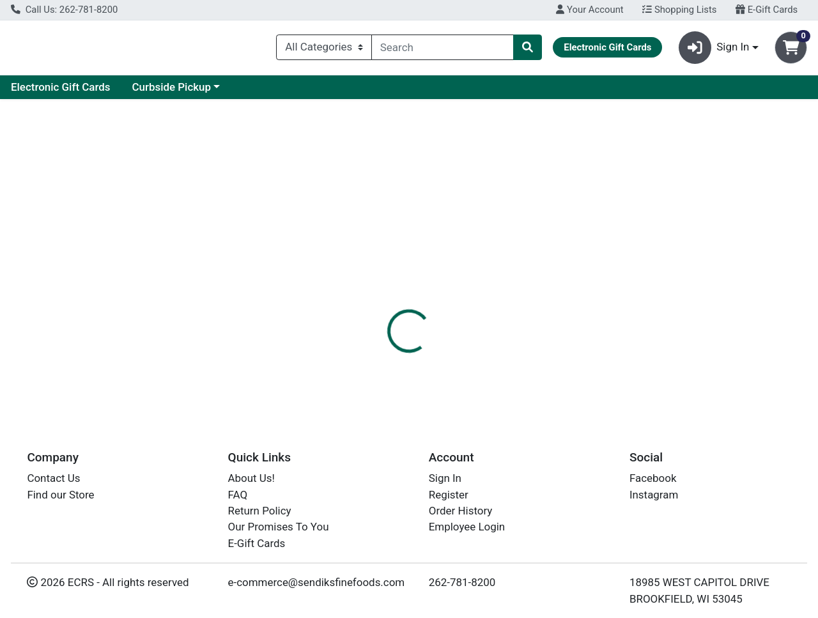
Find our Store (60, 494)
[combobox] (442, 50)
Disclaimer (519, 294)
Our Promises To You (278, 527)
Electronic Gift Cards (182, 92)
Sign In (445, 478)
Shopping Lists (679, 9)
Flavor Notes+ (443, 294)
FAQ (238, 494)
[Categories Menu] (324, 50)
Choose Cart (703, 220)
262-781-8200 (462, 582)
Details (376, 294)
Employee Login (467, 527)
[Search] (442, 50)
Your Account (589, 9)
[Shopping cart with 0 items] (791, 50)
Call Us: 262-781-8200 (64, 9)
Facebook (653, 478)
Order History (461, 511)
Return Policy (259, 511)
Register (448, 494)
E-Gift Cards (767, 9)
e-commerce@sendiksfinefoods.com (316, 582)
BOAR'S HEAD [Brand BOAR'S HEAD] (507, 359)
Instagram (653, 494)
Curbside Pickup (292, 92)
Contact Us (53, 478)
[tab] (376, 293)
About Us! (251, 478)
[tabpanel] (579, 357)
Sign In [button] (714, 50)
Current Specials (62, 92)
